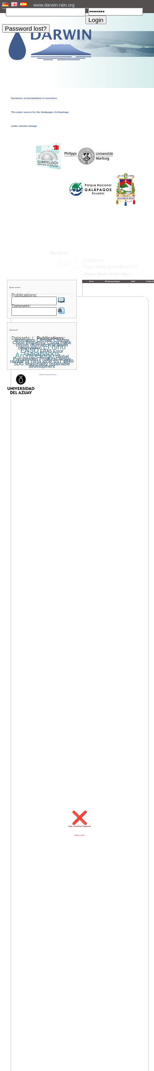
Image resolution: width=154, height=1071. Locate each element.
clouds (22, 344)
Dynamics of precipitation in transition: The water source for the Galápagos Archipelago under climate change (40, 112)
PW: (86, 8)
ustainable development (49, 365)
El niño (54, 347)
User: (4, 8)
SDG (19, 363)
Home (91, 281)
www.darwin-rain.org (53, 4)
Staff (133, 281)
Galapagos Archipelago (37, 354)
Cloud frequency (29, 342)
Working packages (112, 281)
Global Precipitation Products (41, 357)
